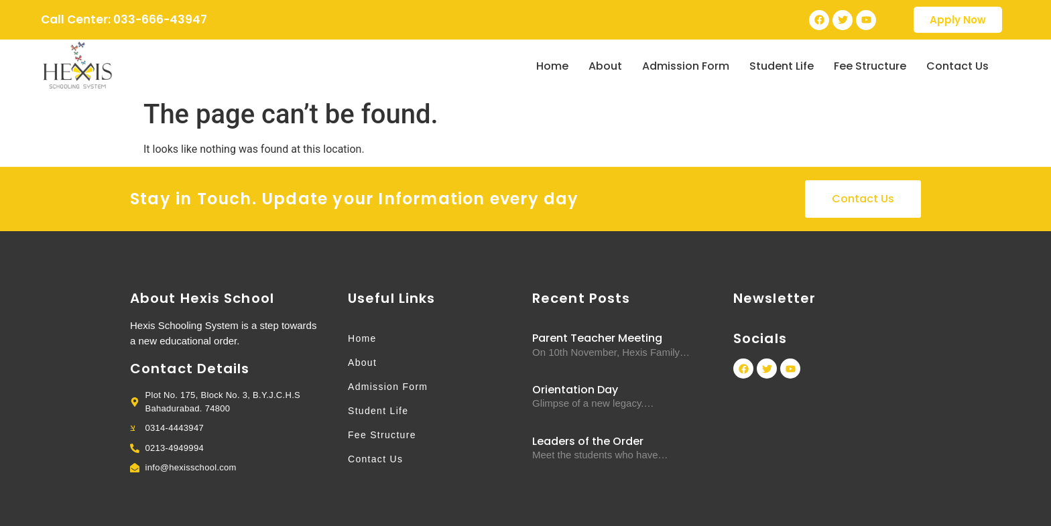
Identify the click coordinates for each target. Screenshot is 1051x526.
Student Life (781, 66)
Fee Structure (870, 66)
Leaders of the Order (587, 441)
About (605, 66)
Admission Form (685, 66)
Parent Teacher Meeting (597, 338)
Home (552, 66)
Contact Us (957, 66)
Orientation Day (575, 389)
